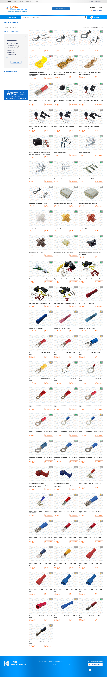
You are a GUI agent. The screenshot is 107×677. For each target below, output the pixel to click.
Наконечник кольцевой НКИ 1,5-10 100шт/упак (66, 379)
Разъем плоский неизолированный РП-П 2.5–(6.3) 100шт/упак (90, 73)
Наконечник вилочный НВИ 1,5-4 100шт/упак (40, 353)
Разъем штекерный (11, 54)
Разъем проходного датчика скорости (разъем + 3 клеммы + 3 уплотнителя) (39, 153)
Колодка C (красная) (84, 228)
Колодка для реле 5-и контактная (63, 252)
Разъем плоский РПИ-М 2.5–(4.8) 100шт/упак (90, 511)
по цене (101, 27)
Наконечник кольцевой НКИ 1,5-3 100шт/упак (40, 405)
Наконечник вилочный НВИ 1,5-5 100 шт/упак (65, 353)
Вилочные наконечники (13, 45)
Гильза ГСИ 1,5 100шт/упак (86, 303)
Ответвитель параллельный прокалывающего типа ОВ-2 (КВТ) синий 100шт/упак (65, 485)
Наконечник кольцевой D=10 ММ (38, 48)
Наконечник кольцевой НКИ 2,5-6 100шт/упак (65, 458)
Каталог (6, 27)
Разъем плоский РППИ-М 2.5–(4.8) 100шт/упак (65, 590)
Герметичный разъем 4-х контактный (39, 303)
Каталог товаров (10, 17)
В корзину (49, 50)
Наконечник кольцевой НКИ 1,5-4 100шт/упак (65, 405)
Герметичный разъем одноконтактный (65, 303)
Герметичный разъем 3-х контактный (89, 279)
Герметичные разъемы (12, 47)
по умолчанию (94, 27)
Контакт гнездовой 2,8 (60, 152)
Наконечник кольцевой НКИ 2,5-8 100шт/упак (90, 458)
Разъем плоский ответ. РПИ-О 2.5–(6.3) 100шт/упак (40, 511)
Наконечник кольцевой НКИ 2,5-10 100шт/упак (66, 431)
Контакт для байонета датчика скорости (65, 178)
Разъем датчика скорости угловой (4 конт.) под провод (89, 127)
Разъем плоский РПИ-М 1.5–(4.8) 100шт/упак (65, 511)
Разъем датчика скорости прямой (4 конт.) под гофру (91, 101)
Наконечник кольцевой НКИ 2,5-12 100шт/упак (91, 431)
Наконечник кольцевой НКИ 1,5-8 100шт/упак (40, 431)
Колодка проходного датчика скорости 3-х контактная (90, 253)
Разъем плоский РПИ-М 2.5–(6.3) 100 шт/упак (40, 538)
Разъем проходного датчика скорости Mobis (64, 101)
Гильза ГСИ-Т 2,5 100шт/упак (87, 328)
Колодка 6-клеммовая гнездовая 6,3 (64, 203)
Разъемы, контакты (14, 27)
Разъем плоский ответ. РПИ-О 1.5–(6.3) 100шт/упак (90, 484)
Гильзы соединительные (13, 48)
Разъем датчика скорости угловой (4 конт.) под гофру (64, 127)
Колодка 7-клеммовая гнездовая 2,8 (89, 203)
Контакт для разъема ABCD (86, 178)
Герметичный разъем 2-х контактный (64, 279)
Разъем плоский (11, 52)
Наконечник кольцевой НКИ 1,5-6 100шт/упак (90, 405)
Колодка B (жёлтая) (59, 228)
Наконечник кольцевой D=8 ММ (88, 48)
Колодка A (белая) (34, 228)
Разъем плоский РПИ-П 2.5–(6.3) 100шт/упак (40, 564)
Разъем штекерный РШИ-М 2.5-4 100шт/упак (65, 616)
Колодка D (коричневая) (36, 252)
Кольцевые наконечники (13, 41)
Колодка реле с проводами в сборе (39, 279)
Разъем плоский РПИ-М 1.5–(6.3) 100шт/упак (40, 101)
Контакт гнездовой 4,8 (85, 152)
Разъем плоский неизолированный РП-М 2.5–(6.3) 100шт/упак (65, 73)
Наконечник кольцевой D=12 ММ (63, 48)
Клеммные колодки (11, 40)
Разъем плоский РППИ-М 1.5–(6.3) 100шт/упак (40, 590)
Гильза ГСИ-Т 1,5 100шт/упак (62, 328)
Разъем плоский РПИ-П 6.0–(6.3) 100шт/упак (65, 564)
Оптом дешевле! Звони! (61, 8)
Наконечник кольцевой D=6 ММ (38, 203)
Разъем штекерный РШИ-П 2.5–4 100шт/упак (40, 642)
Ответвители (10, 50)
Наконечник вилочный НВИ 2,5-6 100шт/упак (90, 353)
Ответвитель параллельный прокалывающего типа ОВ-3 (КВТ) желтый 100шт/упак (40, 74)
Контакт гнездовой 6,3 (35, 178)
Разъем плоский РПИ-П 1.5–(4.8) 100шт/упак (65, 538)
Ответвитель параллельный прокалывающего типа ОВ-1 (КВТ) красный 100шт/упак (38, 485)
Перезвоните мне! (97, 10)
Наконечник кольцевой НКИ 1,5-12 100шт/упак (91, 379)
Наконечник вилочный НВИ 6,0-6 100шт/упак (40, 379)
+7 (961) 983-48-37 (97, 7)
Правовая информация (44, 666)
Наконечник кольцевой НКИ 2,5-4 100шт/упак (40, 458)
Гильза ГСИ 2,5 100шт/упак (36, 328)
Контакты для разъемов (12, 43)
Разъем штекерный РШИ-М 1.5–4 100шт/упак (40, 616)
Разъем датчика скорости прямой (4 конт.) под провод (41, 127)
